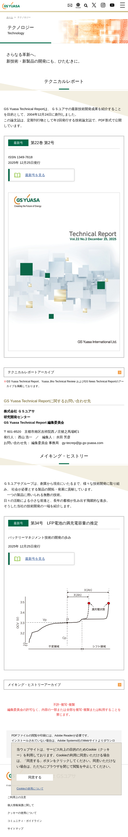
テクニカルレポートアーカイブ (31, 372)
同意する (34, 777)
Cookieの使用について (30, 788)
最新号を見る (29, 175)
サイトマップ (15, 828)
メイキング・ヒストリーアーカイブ (34, 684)
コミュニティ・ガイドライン (25, 820)
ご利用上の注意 (17, 796)
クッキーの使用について (22, 812)
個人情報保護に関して (21, 804)
